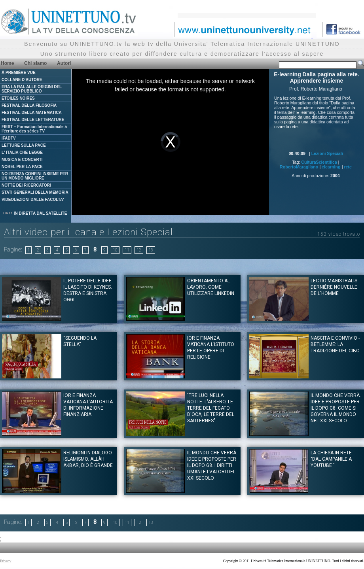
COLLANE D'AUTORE (22, 80)
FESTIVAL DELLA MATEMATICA (32, 112)
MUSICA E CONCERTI (22, 159)
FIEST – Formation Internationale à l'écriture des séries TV (34, 129)
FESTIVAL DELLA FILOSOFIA (29, 105)
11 (127, 250)
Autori (64, 63)
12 (138, 250)
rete (348, 166)
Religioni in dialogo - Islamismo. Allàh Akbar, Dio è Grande (88, 459)
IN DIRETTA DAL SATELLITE (34, 213)
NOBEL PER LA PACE (22, 166)
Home (7, 63)
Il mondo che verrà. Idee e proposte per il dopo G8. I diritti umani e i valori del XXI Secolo (212, 465)
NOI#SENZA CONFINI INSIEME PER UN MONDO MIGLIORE (35, 176)
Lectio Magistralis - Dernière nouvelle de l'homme (335, 287)
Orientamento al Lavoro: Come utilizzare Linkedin (210, 287)
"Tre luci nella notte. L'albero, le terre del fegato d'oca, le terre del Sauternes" (210, 408)
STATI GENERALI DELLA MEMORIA (35, 192)
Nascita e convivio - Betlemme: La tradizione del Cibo (335, 344)
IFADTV (9, 138)
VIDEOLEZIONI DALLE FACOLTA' (33, 199)
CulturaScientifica (319, 162)
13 (150, 250)
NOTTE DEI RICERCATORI (26, 185)
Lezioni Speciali (327, 153)
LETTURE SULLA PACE (24, 145)
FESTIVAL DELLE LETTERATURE (33, 119)
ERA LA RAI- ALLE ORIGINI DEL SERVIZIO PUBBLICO (32, 89)
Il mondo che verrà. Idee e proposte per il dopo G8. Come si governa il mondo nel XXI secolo (336, 408)
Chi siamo (35, 63)
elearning (331, 166)
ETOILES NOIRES (18, 98)
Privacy (5, 561)
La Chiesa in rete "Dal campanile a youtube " (331, 459)
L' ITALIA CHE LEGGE (22, 152)
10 (115, 250)
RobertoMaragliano (299, 166)
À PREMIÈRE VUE (19, 72)
